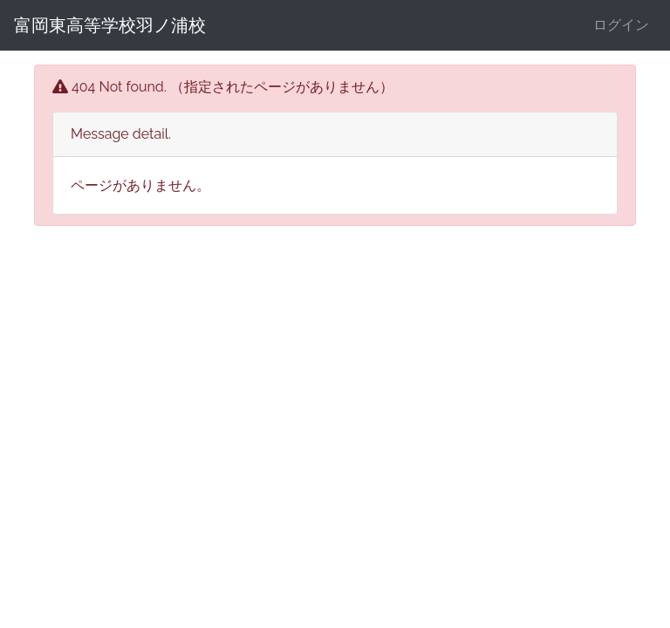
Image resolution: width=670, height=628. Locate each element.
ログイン (621, 25)
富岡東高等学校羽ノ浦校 (110, 25)
